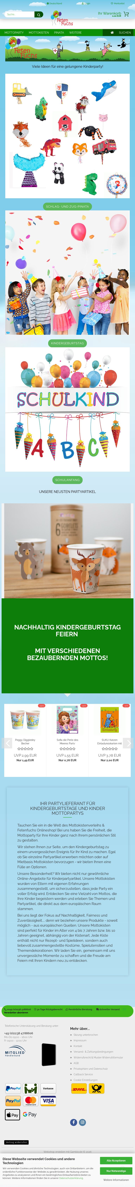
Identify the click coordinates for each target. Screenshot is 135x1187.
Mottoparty (14, 32)
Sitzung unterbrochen (86, 1034)
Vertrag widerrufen (16, 1142)
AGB (76, 1063)
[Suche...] (38, 14)
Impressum (80, 1040)
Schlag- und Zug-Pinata (67, 206)
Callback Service (83, 1074)
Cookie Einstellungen (86, 1080)
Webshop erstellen (54, 1151)
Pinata (59, 32)
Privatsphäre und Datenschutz (91, 1068)
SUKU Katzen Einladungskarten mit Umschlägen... (109, 741)
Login (86, 3)
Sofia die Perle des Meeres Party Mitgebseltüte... (67, 741)
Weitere (75, 32)
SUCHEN (125, 32)
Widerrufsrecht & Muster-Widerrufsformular (98, 1057)
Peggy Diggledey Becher (25, 741)
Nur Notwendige (116, 1171)
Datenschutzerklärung (71, 1178)
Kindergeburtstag (67, 343)
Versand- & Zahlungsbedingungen (93, 1051)
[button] (7, 743)
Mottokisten (39, 32)
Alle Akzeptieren (116, 1160)
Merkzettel (117, 3)
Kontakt (78, 1046)
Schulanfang (67, 480)
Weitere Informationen (116, 1180)
